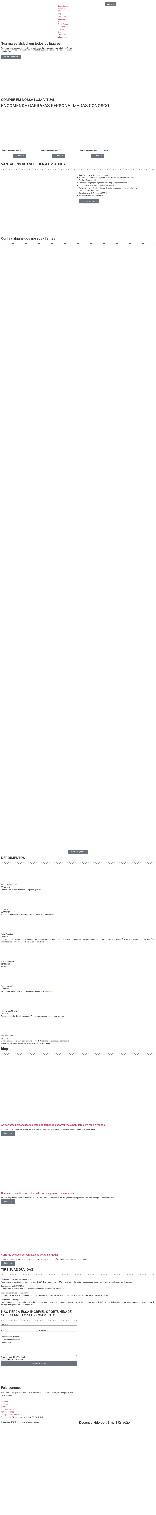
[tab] (78, 1279)
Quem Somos (63, 6)
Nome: (4, 1324)
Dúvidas (61, 11)
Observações (6, 1343)
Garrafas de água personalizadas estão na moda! (29, 1254)
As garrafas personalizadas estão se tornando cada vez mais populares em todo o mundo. (53, 1124)
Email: (3, 1331)
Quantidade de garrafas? (10, 1337)
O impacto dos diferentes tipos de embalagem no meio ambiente (38, 1193)
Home (60, 3)
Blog (59, 14)
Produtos (61, 9)
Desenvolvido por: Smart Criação (104, 1422)
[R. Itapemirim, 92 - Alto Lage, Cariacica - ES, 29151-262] (117, 1402)
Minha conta (62, 19)
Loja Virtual (62, 16)
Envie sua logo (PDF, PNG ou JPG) (14, 1357)
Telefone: (42, 1331)
